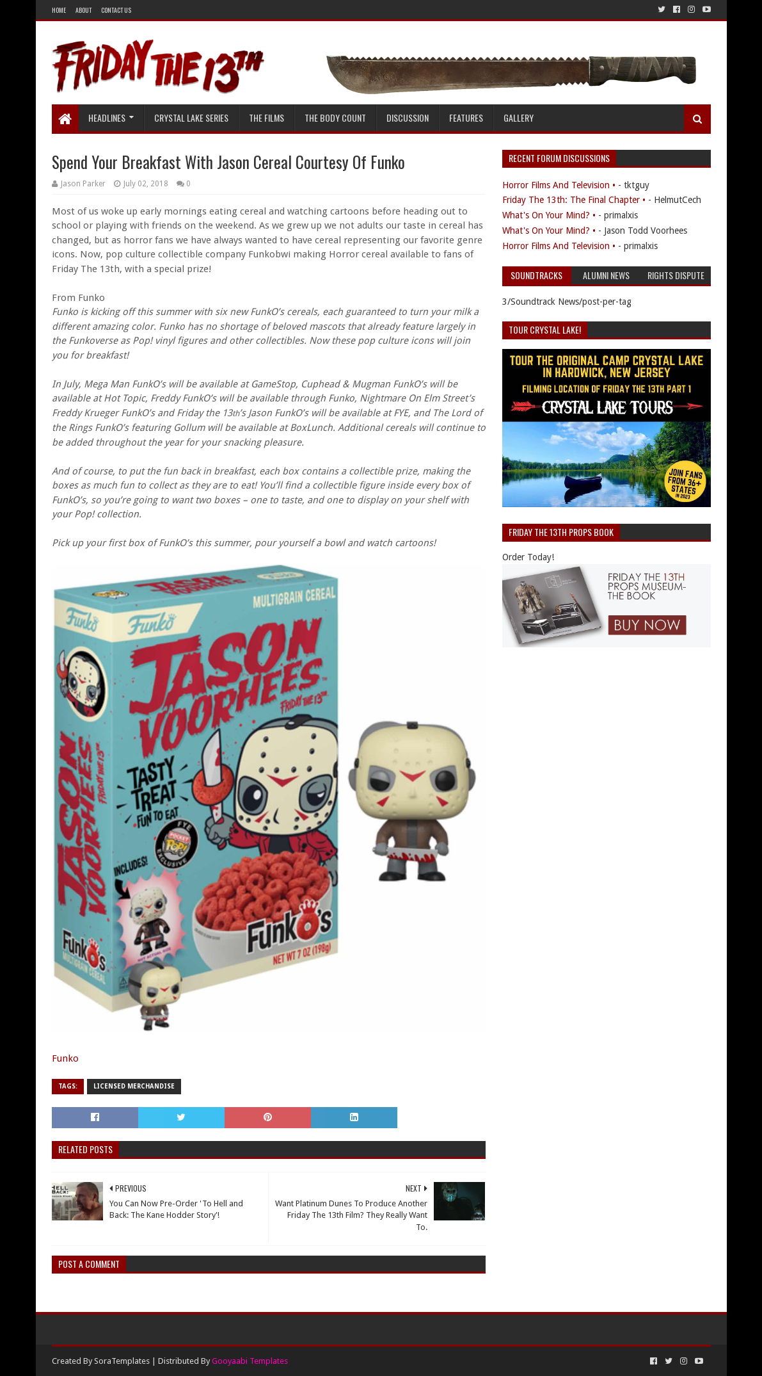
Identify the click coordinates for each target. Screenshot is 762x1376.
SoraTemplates (122, 1361)
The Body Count (335, 117)
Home (59, 10)
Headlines (106, 117)
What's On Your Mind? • (549, 215)
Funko (65, 1058)
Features (466, 117)
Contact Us (116, 10)
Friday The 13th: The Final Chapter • (574, 200)
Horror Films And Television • (558, 185)
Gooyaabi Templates (250, 1361)
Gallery (519, 117)
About (83, 10)
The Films (266, 117)
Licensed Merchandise (134, 1086)
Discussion (407, 117)
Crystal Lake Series (191, 117)
